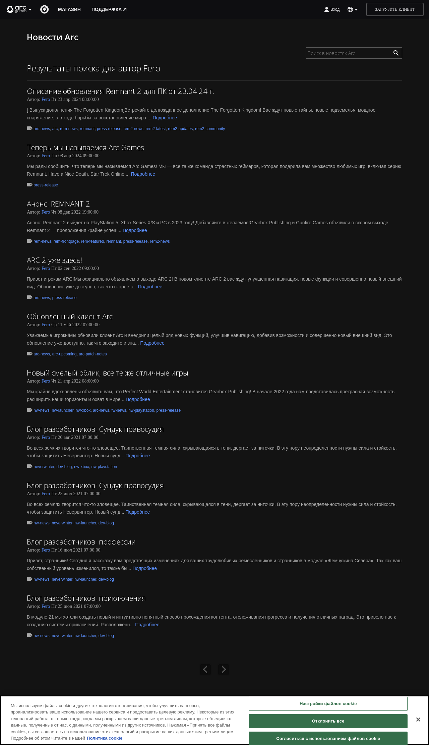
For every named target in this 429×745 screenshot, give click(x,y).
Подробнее (165, 117)
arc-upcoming (64, 354)
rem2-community (210, 128)
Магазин (69, 9)
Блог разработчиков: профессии (81, 541)
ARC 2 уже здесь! (54, 260)
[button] (19, 9)
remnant (87, 128)
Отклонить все (328, 721)
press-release (109, 128)
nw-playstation (141, 410)
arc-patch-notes (93, 354)
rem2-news (133, 128)
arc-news (42, 128)
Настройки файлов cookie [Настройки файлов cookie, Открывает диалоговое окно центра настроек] (328, 703)
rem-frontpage (66, 241)
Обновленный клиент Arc (70, 316)
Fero (46, 99)
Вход (332, 9)
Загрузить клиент (395, 9)
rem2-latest (156, 128)
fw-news (118, 410)
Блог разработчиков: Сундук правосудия (95, 429)
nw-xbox (83, 410)
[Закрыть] (418, 719)
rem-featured (92, 241)
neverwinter (44, 466)
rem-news (69, 128)
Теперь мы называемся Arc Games (85, 147)
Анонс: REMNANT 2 (58, 203)
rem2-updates (180, 128)
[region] (214, 720)
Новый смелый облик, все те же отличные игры (107, 372)
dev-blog (64, 466)
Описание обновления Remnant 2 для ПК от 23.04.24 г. (120, 91)
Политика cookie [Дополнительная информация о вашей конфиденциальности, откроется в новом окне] (104, 738)
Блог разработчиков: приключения (86, 598)
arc (55, 128)
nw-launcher (62, 410)
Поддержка (109, 9)
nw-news (41, 410)
